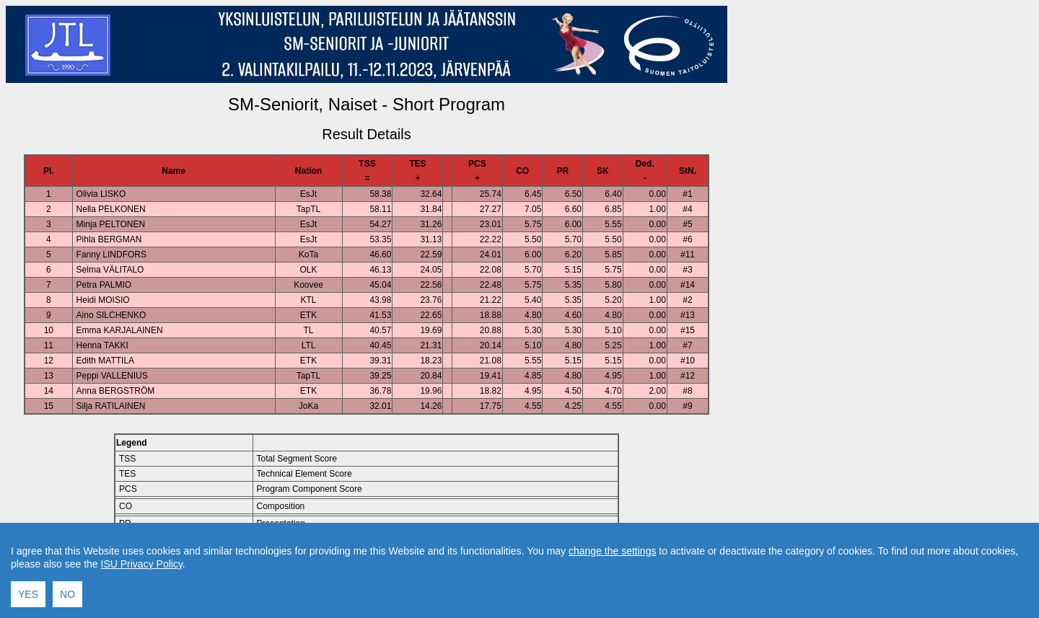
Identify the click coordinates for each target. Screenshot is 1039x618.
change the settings (612, 603)
